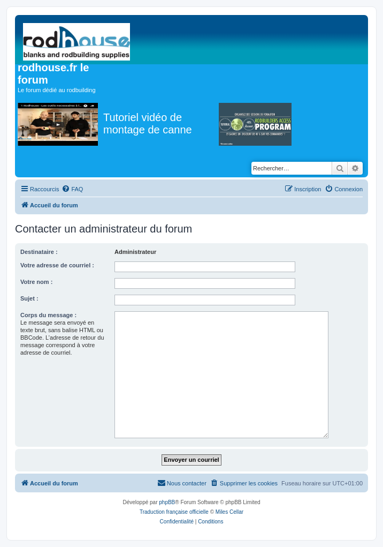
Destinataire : (39, 252)
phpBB (167, 502)
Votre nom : (36, 282)
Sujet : (29, 298)
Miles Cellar (229, 512)
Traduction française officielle (174, 512)
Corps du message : (48, 315)
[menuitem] (72, 189)
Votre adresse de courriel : (57, 265)
